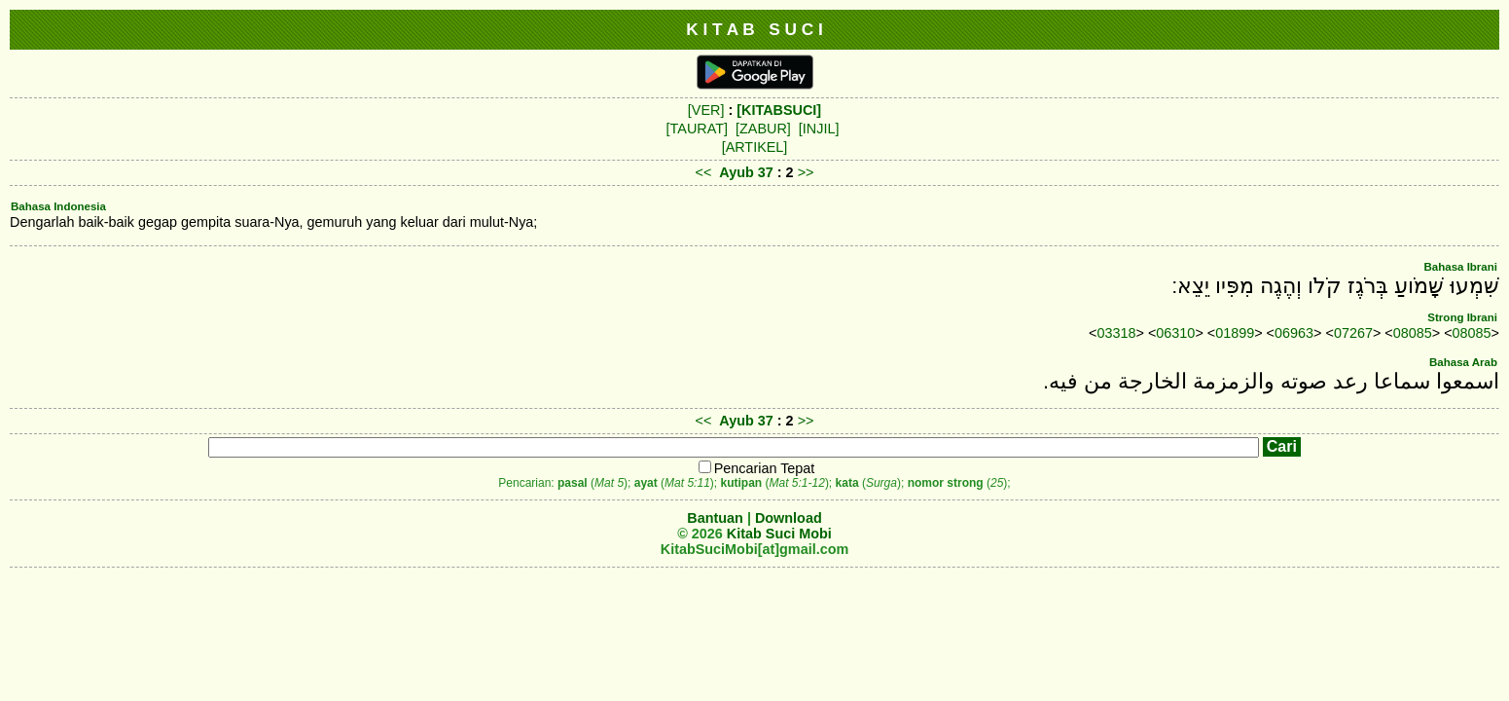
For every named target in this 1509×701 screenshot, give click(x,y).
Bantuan (715, 518)
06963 (1294, 333)
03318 (1116, 333)
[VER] (706, 110)
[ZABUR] (763, 128)
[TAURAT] (697, 128)
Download (788, 518)
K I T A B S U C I (754, 29)
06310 (1175, 333)
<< (704, 172)
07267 (1353, 333)
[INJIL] (819, 128)
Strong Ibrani (1462, 317)
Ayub (736, 172)
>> (806, 172)
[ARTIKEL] (755, 147)
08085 (1412, 333)
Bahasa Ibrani (1460, 267)
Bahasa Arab (1463, 362)
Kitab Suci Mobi (779, 533)
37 (767, 172)
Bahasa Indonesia (58, 206)
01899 (1234, 333)
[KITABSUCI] (779, 110)
